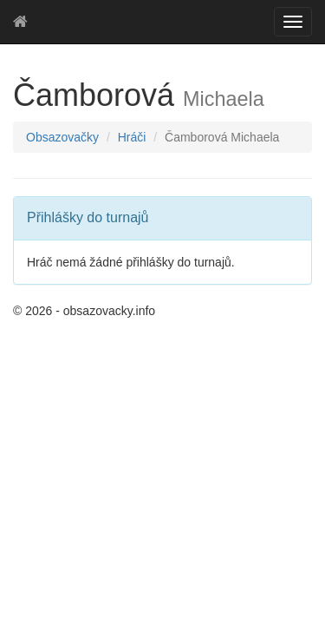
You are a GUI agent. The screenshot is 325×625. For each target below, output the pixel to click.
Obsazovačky (62, 137)
